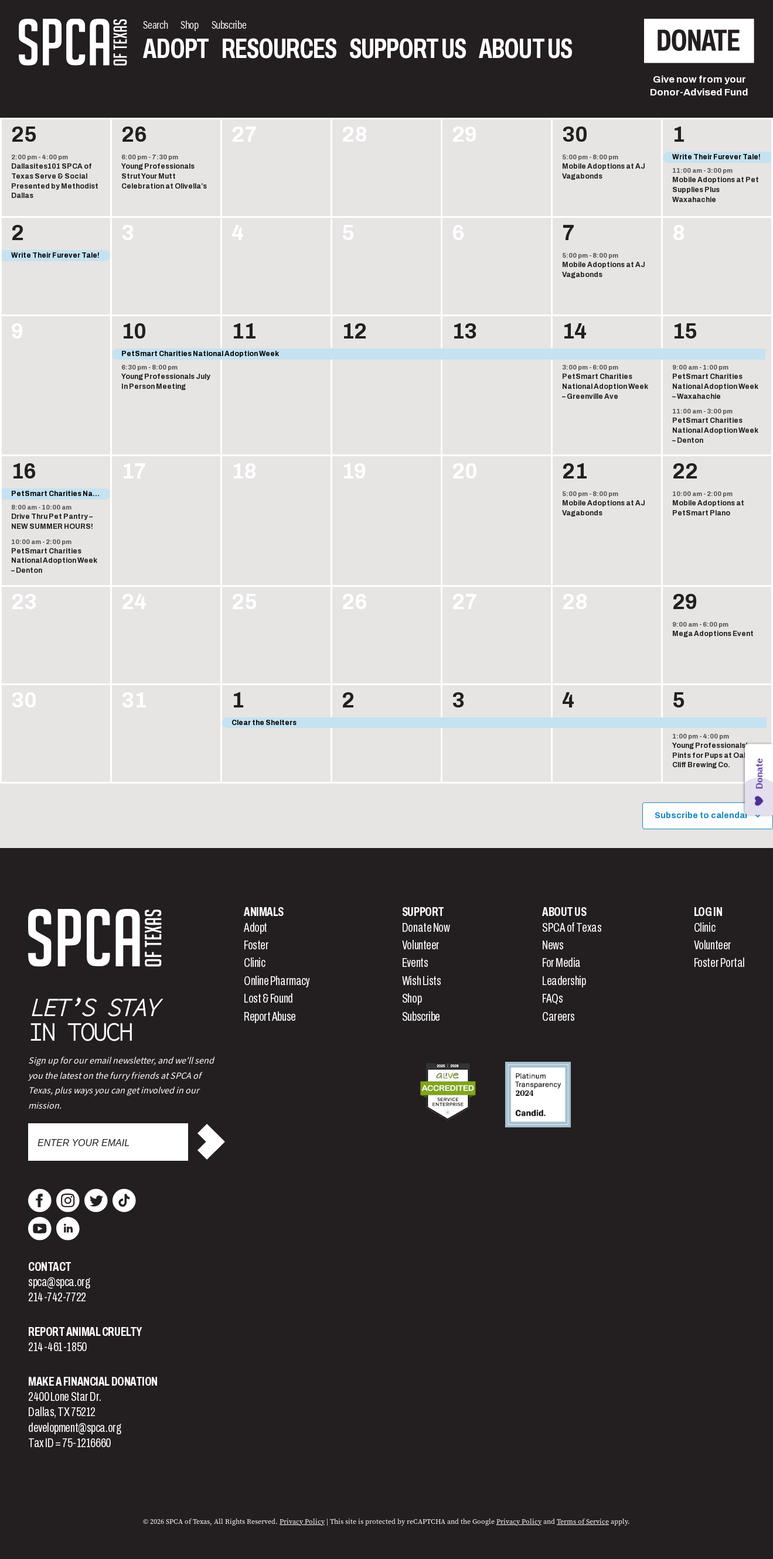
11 (243, 331)
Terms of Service (583, 1521)
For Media (561, 963)
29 (684, 602)
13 (464, 331)
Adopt (175, 49)
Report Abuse (270, 1017)
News (552, 945)
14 (574, 331)
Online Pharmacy (276, 981)
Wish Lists (421, 981)
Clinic (254, 963)
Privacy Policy (302, 1521)
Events (415, 963)
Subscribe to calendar (701, 815)
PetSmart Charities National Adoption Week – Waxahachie (715, 386)
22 (685, 471)
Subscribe (421, 1017)
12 (354, 331)
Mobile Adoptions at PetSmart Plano (708, 508)
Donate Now (426, 928)
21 (574, 471)
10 (134, 331)
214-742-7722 (57, 1297)
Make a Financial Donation (93, 1382)
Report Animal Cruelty (85, 1332)
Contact (49, 1267)
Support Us (407, 49)
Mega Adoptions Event (713, 634)
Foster (256, 945)
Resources (279, 49)
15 (684, 331)
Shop (411, 999)
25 (24, 134)
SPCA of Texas (571, 928)
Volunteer (421, 945)
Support (423, 912)
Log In (708, 912)
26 (134, 134)
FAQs (552, 999)
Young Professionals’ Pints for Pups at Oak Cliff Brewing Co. (710, 755)
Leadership (564, 981)
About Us (525, 49)
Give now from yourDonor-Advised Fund (699, 86)
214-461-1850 (57, 1347)
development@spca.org (74, 1428)
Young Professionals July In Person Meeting (165, 381)
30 (575, 134)
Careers (558, 1017)
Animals (264, 912)
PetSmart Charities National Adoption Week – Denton (715, 430)
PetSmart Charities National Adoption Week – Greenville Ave (605, 386)
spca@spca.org (59, 1282)
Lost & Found (268, 999)
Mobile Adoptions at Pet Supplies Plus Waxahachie (715, 189)
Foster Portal (719, 963)
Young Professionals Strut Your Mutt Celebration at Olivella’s (164, 176)
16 (23, 471)
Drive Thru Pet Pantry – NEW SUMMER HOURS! (52, 521)
